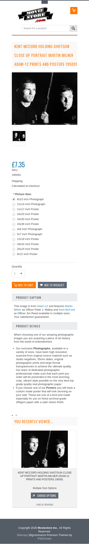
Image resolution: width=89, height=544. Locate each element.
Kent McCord (67, 309)
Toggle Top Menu (44, 2)
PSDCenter (45, 538)
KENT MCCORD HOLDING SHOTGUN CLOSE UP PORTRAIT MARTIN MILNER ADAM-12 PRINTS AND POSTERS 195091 (44, 476)
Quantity (17, 266)
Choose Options (46, 496)
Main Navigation (15, 28)
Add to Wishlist (44, 505)
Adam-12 (42, 306)
